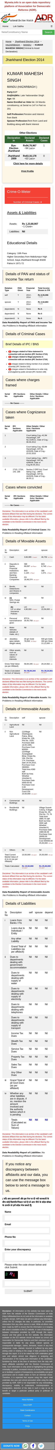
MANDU (27, 45)
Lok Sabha (18, 26)
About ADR (27, 1405)
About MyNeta (27, 1400)
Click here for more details (28, 163)
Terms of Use (27, 1421)
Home (5, 26)
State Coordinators (27, 1410)
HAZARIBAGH (13, 45)
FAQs (27, 1426)
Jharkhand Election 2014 (27, 41)
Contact (27, 1416)
